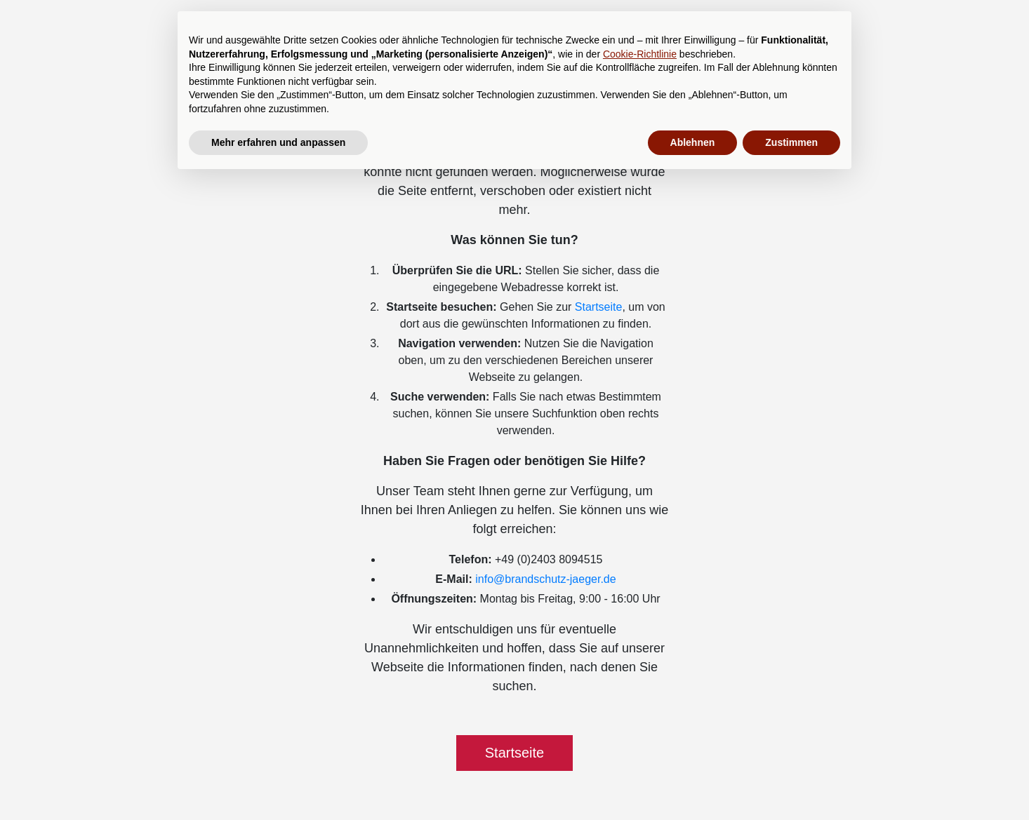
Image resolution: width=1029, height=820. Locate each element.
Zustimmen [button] (791, 142)
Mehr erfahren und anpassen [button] (278, 142)
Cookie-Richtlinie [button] (640, 54)
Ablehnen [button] (692, 142)
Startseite (599, 307)
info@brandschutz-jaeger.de (545, 579)
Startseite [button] (514, 752)
